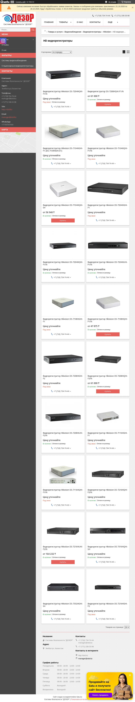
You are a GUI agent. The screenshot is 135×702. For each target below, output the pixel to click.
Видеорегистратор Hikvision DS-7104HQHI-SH (63, 206)
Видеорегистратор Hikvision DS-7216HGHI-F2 (107, 604)
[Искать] (33, 30)
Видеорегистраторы (92, 32)
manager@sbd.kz (9, 117)
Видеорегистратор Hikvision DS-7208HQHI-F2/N (108, 377)
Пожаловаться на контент (81, 699)
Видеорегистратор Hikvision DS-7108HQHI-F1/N (108, 320)
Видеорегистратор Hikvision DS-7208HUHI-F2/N (63, 434)
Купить (108, 104)
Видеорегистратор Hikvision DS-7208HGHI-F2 (63, 377)
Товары (5, 39)
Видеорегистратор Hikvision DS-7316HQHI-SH (108, 547)
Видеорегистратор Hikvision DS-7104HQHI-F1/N (108, 149)
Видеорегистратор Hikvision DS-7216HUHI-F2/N (63, 547)
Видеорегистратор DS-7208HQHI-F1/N (106, 91)
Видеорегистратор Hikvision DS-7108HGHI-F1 (63, 320)
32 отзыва (112, 2)
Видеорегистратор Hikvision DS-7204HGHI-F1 (107, 206)
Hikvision (107, 32)
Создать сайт (21, 2)
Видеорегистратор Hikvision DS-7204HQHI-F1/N (63, 92)
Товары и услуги (55, 32)
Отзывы (5, 45)
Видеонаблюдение (73, 32)
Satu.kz (79, 697)
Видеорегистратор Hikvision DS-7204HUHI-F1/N (107, 263)
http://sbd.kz (7, 109)
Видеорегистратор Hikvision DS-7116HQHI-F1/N (63, 491)
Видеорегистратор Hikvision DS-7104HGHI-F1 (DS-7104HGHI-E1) (63, 149)
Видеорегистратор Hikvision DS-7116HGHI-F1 (107, 434)
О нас (4, 50)
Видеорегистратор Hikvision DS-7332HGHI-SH (63, 604)
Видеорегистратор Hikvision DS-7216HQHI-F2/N (108, 491)
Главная (48, 22)
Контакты (95, 22)
